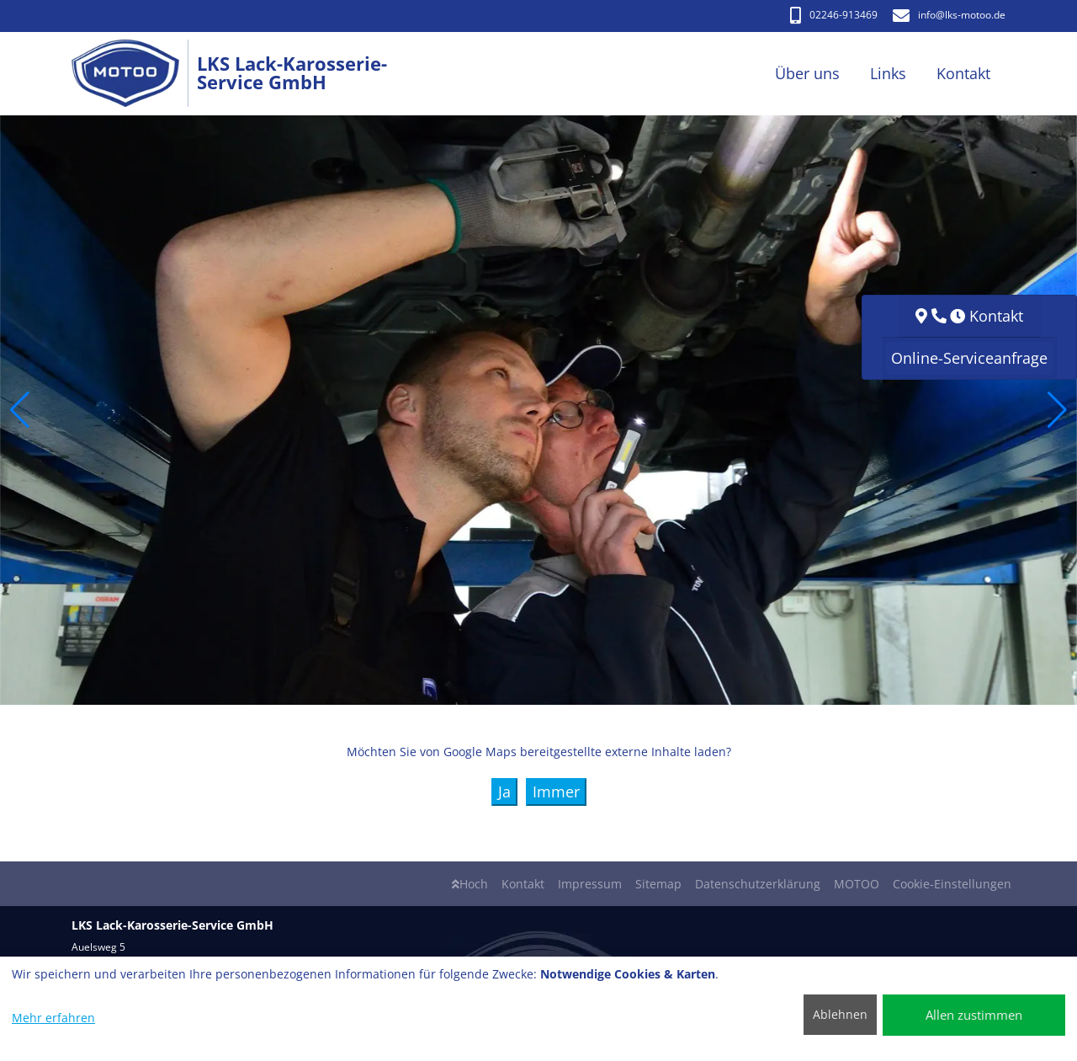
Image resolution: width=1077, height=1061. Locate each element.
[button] (19, 410)
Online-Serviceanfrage (969, 358)
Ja (504, 791)
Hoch (470, 884)
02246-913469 (834, 15)
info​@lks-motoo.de (949, 15)
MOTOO (856, 884)
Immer (556, 791)
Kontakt (522, 884)
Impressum (590, 884)
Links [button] (888, 73)
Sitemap (658, 884)
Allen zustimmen (974, 1014)
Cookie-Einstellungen (952, 884)
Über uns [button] (807, 73)
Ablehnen (840, 1014)
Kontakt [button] (963, 73)
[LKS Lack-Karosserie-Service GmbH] (134, 73)
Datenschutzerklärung (757, 884)
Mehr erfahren (53, 1018)
